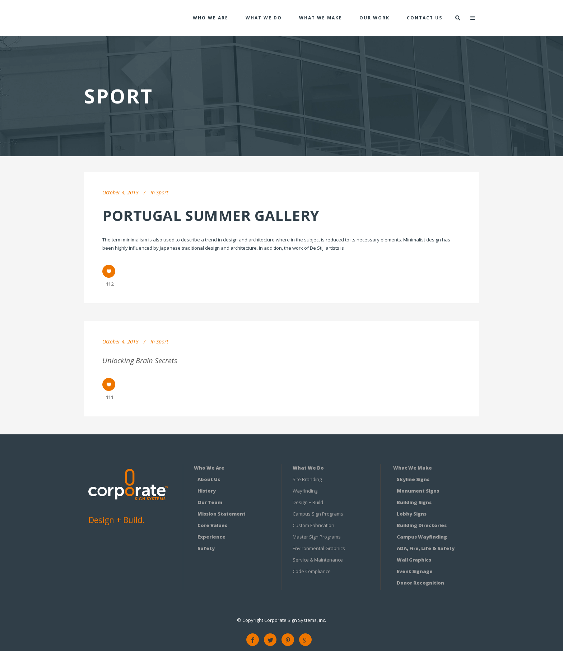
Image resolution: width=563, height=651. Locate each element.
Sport (162, 192)
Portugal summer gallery (211, 215)
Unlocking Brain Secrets (139, 360)
